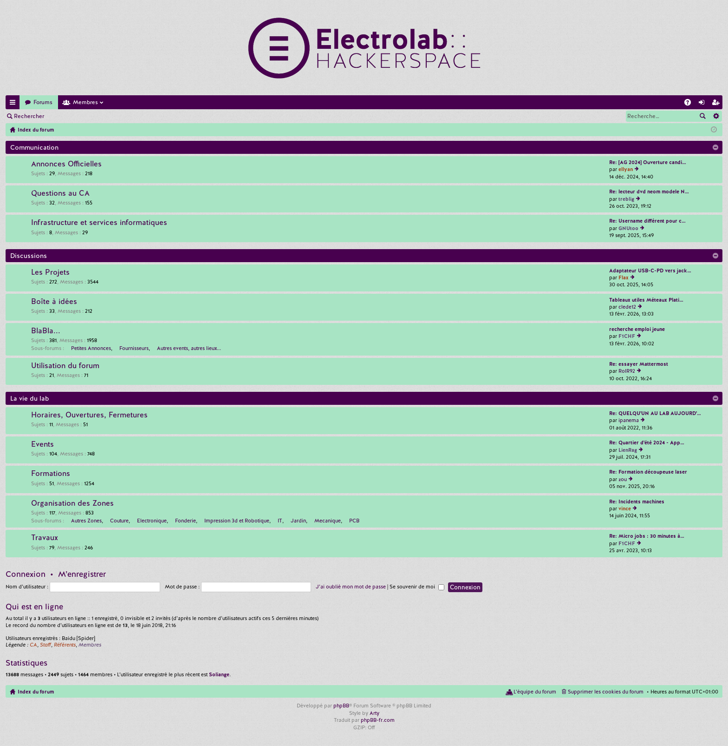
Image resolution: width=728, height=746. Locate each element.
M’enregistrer (116, 116)
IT (280, 520)
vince (624, 508)
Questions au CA (60, 193)
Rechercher (29, 116)
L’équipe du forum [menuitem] (535, 691)
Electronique (152, 520)
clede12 (627, 307)
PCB (354, 520)
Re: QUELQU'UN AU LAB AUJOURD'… (655, 413)
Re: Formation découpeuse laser (648, 472)
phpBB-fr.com (378, 720)
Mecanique (327, 520)
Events (42, 444)
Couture (119, 520)
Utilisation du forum (65, 365)
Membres (85, 102)
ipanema (628, 420)
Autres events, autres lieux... (189, 348)
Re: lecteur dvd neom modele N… (649, 191)
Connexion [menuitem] (703, 104)
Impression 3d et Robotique (236, 520)
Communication (34, 147)
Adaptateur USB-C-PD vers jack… (650, 270)
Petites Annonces (91, 348)
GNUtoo (628, 228)
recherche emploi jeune (637, 329)
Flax (623, 277)
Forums (42, 102)
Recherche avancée (715, 116)
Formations (50, 473)
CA (33, 644)
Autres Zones (86, 520)
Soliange (219, 674)
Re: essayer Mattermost (638, 364)
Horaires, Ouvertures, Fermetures (89, 415)
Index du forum (36, 691)
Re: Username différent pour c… (647, 221)
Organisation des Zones (72, 503)
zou (622, 479)
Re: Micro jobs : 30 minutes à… (646, 536)
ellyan (625, 169)
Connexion (71, 116)
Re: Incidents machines (636, 501)
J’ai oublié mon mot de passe (351, 586)
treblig (626, 199)
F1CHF (626, 336)
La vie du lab (29, 398)
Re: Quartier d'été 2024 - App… (646, 442)
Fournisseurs (134, 348)
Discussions (28, 255)
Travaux (44, 537)
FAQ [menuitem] (690, 104)
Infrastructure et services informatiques (99, 222)
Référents (65, 644)
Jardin (298, 520)
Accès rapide (14, 104)
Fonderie (185, 520)
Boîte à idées (54, 301)
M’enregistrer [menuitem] (717, 104)
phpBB (341, 705)
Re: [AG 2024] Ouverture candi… (647, 162)
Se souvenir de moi (417, 586)
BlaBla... (45, 331)
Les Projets (50, 272)
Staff (45, 644)
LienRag (627, 450)
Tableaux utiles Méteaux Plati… (646, 300)
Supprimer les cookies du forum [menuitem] (606, 691)
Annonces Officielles (66, 164)
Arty (374, 713)
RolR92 (626, 371)
